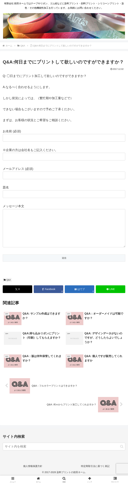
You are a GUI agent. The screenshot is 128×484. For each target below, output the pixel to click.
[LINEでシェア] (110, 296)
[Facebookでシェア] (48, 296)
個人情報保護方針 (32, 473)
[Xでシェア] (17, 296)
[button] (122, 453)
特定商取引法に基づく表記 (95, 473)
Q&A (7, 287)
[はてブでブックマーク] (79, 296)
